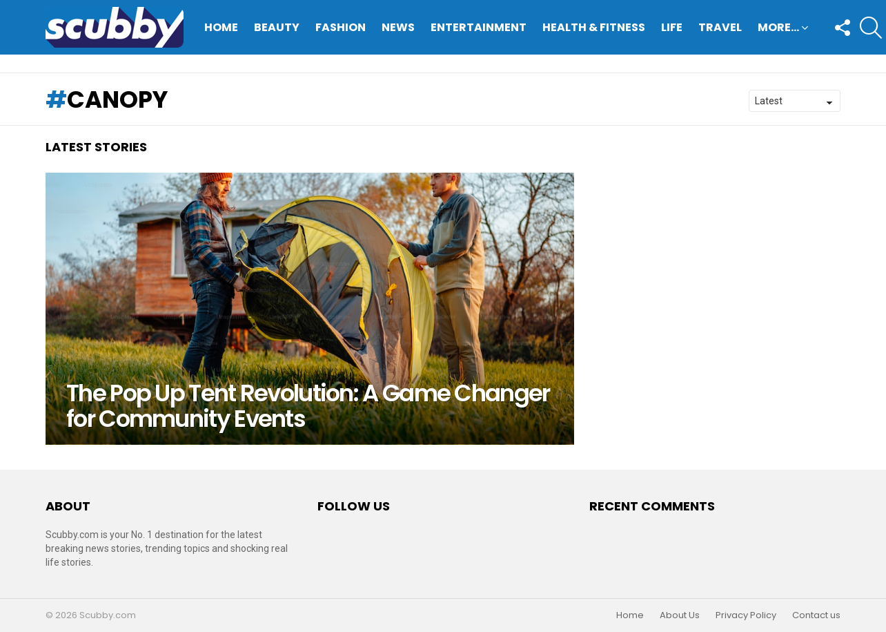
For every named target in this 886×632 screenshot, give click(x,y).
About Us (680, 615)
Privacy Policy (746, 615)
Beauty (276, 27)
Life (671, 27)
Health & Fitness (593, 27)
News (398, 27)
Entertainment (478, 27)
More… (778, 28)
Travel (720, 27)
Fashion (340, 27)
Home (221, 27)
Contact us (816, 615)
